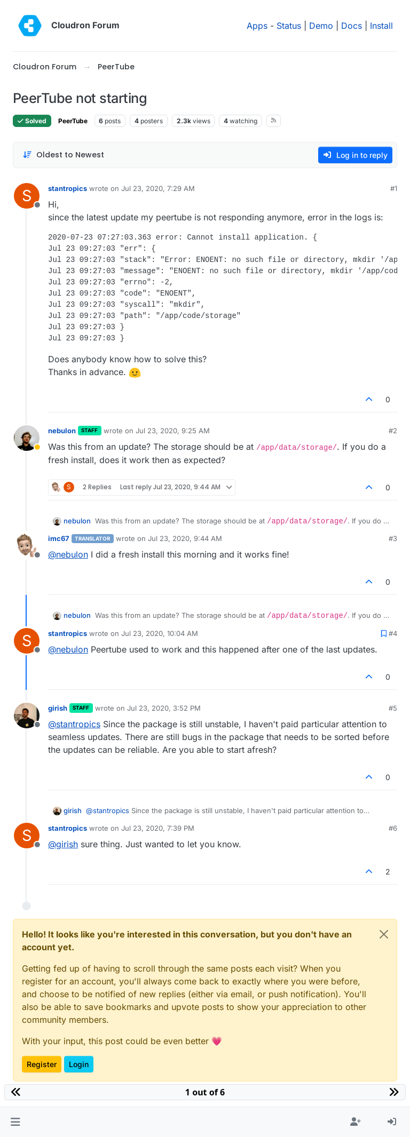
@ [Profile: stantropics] (74, 724)
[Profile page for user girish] (27, 715)
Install (381, 25)
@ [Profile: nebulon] (68, 554)
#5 (393, 708)
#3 (393, 538)
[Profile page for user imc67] (27, 546)
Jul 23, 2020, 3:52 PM (164, 708)
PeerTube (73, 121)
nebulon (62, 430)
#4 (393, 633)
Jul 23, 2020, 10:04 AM (159, 633)
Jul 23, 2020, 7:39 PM (157, 828)
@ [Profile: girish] (63, 844)
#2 (393, 430)
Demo (321, 25)
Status (289, 25)
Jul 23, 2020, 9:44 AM (185, 538)
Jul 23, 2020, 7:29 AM (158, 188)
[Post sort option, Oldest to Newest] (63, 155)
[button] (15, 1122)
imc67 (58, 538)
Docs (351, 25)
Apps (257, 25)
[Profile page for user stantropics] (27, 196)
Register (42, 1064)
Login (79, 1064)
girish (57, 708)
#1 (393, 188)
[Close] (384, 934)
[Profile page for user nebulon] (27, 438)
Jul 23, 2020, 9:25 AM (173, 430)
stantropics (67, 188)
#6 (393, 828)
